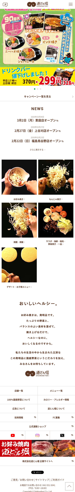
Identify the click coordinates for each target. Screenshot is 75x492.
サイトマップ (42, 480)
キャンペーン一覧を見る (37, 96)
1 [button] (34, 89)
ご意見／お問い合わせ (22, 480)
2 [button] (37, 89)
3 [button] (40, 89)
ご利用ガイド (57, 480)
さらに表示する (36, 150)
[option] (37, 43)
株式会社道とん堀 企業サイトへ (37, 461)
